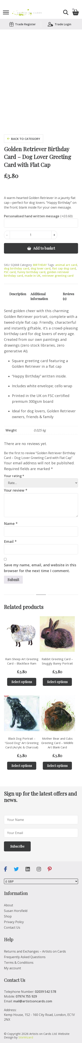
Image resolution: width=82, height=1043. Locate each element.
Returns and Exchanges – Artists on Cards (35, 951)
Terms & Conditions (18, 962)
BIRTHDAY (40, 265)
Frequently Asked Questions (25, 957)
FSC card (10, 272)
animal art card (66, 265)
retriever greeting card (57, 275)
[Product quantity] (30, 235)
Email (10, 541)
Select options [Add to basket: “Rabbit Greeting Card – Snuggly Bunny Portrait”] (57, 682)
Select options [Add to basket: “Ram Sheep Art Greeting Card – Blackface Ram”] (21, 682)
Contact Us (12, 927)
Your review (15, 490)
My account (12, 968)
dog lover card (41, 268)
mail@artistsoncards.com (32, 1001)
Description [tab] (17, 294)
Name (11, 523)
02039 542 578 (45, 991)
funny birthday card (31, 272)
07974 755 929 (26, 996)
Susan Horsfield (15, 911)
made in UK (32, 275)
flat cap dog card (64, 268)
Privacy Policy (14, 922)
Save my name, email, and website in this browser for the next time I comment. (40, 568)
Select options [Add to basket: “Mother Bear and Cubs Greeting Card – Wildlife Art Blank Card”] (57, 766)
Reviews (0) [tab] (68, 296)
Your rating (14, 476)
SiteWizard (25, 1037)
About (8, 905)
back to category (23, 139)
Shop (8, 916)
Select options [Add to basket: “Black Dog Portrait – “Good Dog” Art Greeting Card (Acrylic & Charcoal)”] (21, 766)
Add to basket (44, 248)
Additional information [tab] (39, 296)
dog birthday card (16, 268)
